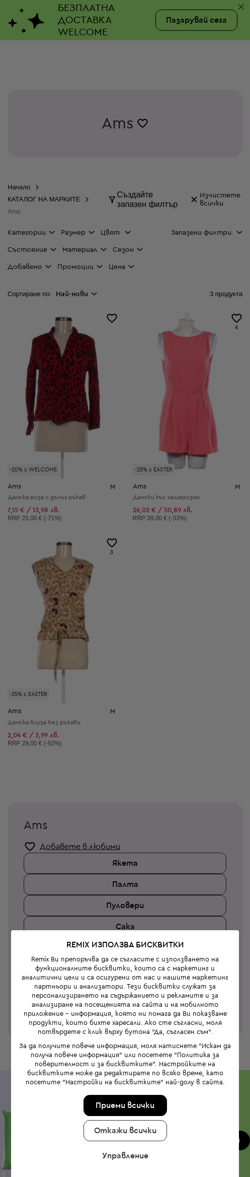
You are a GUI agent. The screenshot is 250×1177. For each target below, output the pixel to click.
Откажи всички (124, 1064)
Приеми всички (124, 1038)
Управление (124, 1089)
